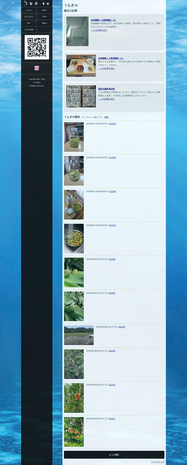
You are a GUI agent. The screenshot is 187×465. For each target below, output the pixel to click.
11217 (112, 225)
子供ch (44, 16)
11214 (122, 327)
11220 (112, 123)
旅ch (29, 23)
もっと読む (114, 454)
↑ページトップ (157, 462)
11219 (112, 157)
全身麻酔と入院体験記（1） (111, 58)
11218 (112, 191)
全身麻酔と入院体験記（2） (104, 20)
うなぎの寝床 (29, 29)
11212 (112, 385)
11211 (112, 418)
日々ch (28, 10)
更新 (106, 117)
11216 (112, 259)
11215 (112, 293)
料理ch (44, 10)
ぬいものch (29, 16)
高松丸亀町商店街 (106, 89)
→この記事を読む (99, 30)
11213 (112, 351)
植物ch (44, 23)
